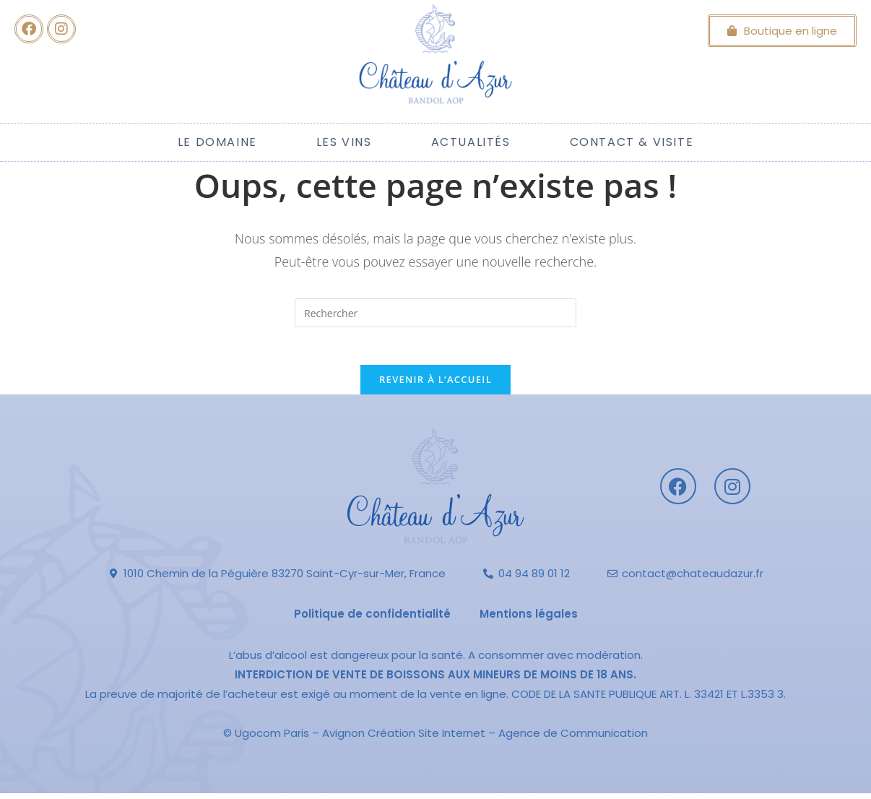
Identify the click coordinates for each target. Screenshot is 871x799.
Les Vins (344, 142)
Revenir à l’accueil (435, 385)
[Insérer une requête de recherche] (435, 312)
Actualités (471, 142)
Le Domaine (217, 142)
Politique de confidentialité (372, 619)
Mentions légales (529, 619)
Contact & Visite (632, 142)
